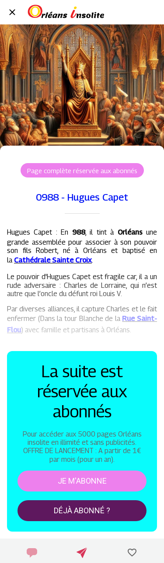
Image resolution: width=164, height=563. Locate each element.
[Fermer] (12, 12)
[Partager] (81, 552)
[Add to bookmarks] (132, 552)
